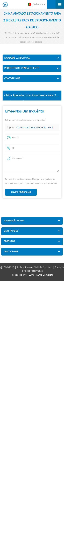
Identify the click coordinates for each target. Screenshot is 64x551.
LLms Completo (44, 275)
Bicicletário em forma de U (48, 33)
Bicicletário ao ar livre (24, 33)
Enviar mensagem (21, 192)
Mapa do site (19, 275)
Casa (8, 33)
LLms (31, 275)
